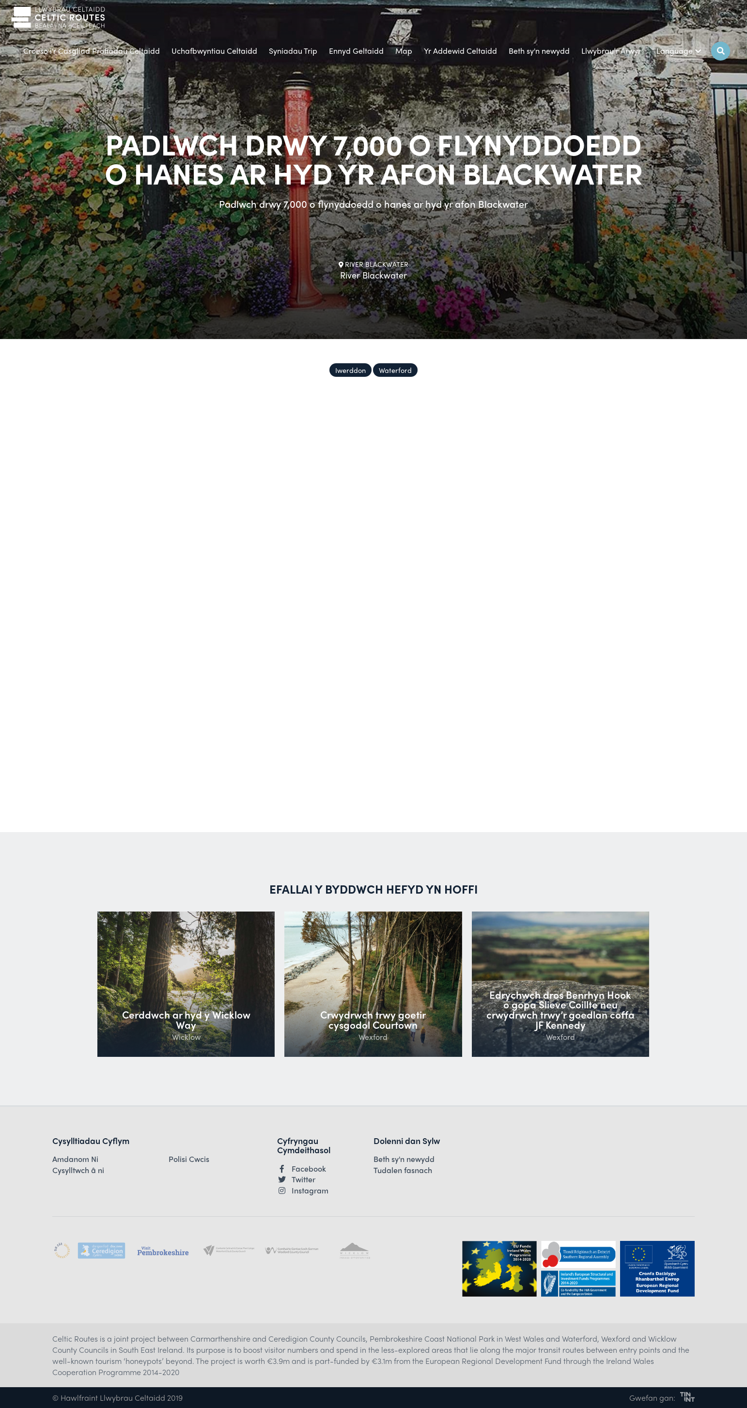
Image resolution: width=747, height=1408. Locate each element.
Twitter (296, 1179)
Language (678, 50)
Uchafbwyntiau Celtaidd (214, 50)
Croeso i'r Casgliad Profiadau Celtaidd (91, 50)
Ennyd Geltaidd (356, 50)
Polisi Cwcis (189, 1159)
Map (403, 50)
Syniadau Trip (293, 50)
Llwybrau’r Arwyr (611, 50)
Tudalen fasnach (403, 1170)
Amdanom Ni (75, 1159)
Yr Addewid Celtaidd (460, 50)
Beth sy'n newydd (539, 50)
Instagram (302, 1190)
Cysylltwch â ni (78, 1170)
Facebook (301, 1168)
